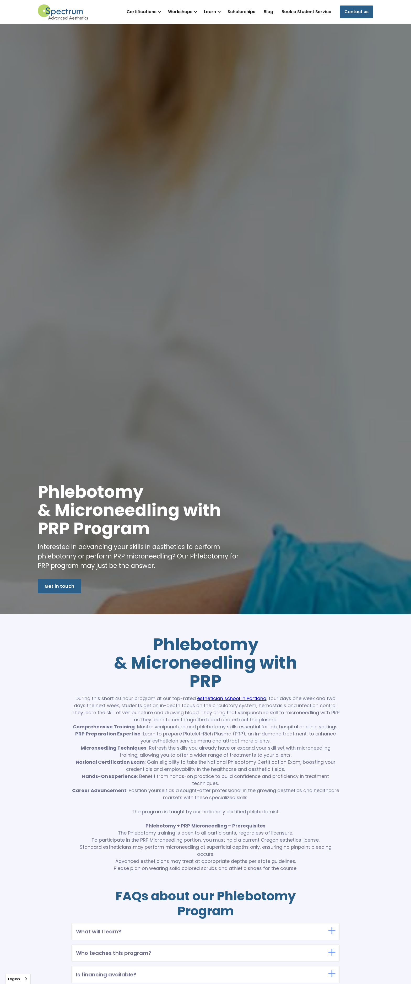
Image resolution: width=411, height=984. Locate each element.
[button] (143, 12)
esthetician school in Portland (231, 698)
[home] (63, 12)
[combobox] (18, 979)
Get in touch (59, 586)
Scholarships (241, 12)
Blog (268, 12)
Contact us (356, 12)
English (14, 978)
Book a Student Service (306, 12)
